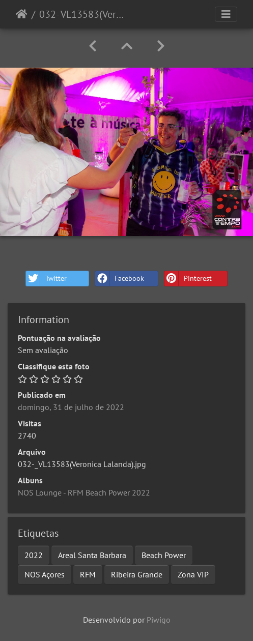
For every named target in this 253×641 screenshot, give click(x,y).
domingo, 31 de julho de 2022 (71, 407)
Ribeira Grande (136, 574)
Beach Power (164, 555)
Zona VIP (193, 574)
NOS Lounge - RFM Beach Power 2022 (84, 492)
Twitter (46, 278)
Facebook (119, 278)
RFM (88, 574)
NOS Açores (44, 574)
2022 (33, 555)
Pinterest (188, 278)
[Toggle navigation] (226, 14)
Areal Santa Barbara (92, 555)
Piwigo (159, 620)
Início (21, 14)
